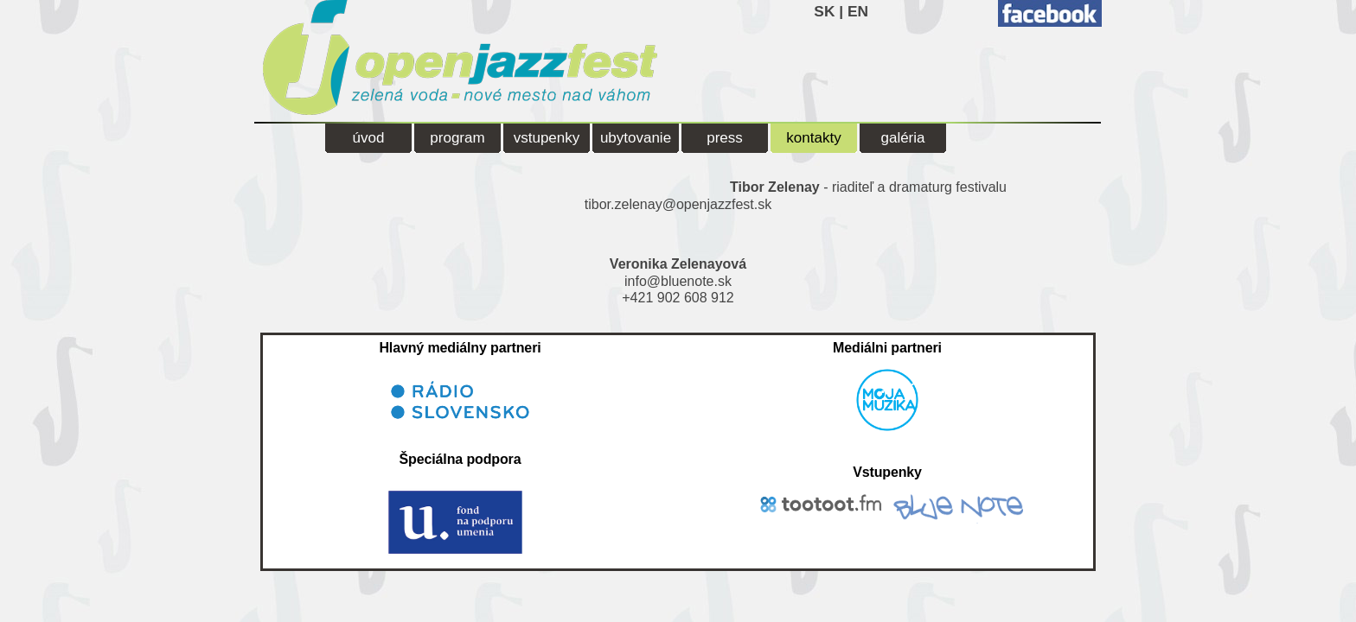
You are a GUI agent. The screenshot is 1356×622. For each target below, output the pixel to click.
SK (824, 11)
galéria (902, 138)
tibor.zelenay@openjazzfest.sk (678, 204)
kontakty (813, 138)
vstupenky (547, 138)
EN (858, 11)
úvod (369, 138)
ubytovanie (635, 138)
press (725, 138)
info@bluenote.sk (678, 281)
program (457, 138)
